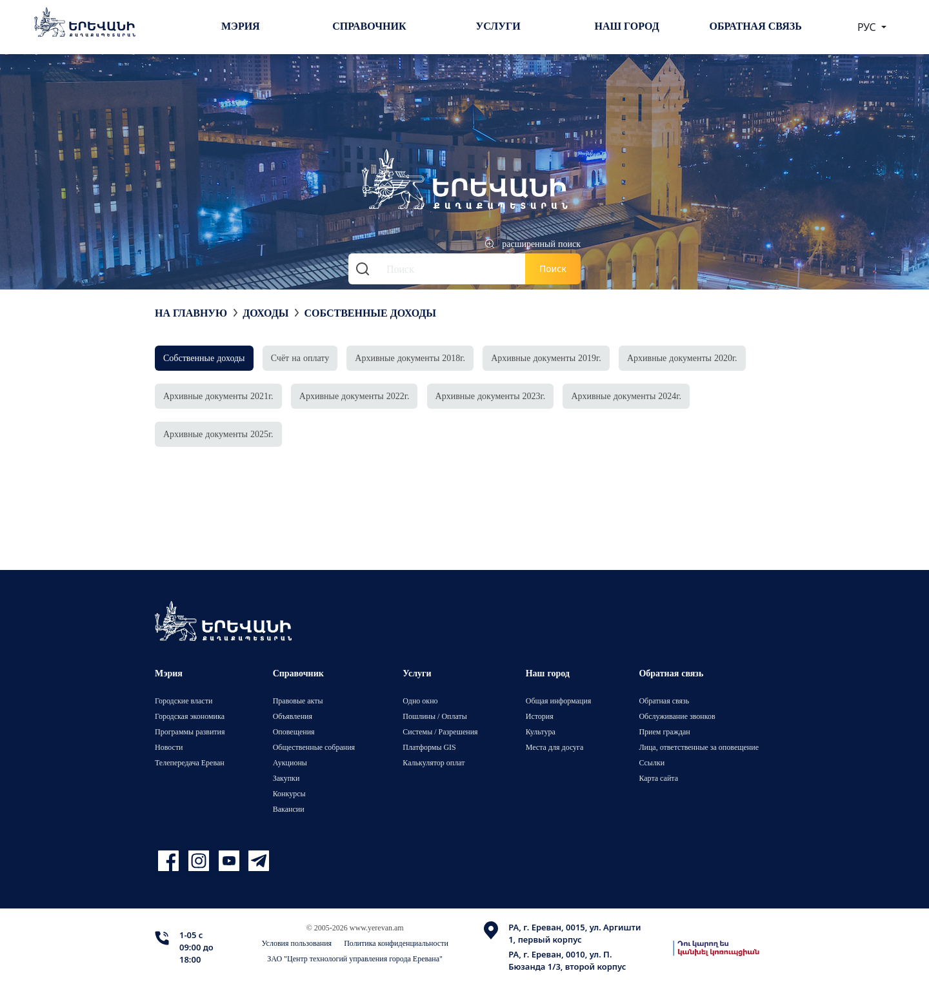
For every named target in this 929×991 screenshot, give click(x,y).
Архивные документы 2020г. (682, 357)
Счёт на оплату (300, 357)
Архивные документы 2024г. (626, 395)
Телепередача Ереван (190, 762)
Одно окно (420, 700)
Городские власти (183, 700)
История (540, 716)
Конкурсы (289, 793)
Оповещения (294, 731)
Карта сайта (658, 777)
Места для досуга (555, 746)
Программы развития (190, 731)
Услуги (497, 26)
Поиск (552, 268)
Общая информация (559, 700)
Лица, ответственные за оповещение (699, 746)
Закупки (286, 777)
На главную (191, 313)
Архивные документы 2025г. (218, 433)
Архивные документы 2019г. (546, 357)
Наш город (627, 26)
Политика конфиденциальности (396, 942)
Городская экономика (190, 716)
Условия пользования (297, 942)
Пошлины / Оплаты (435, 716)
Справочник (369, 26)
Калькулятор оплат (433, 762)
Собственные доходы (370, 313)
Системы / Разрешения (440, 731)
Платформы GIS (429, 746)
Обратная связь (756, 26)
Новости (169, 746)
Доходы (265, 313)
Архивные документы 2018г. (410, 357)
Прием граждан (664, 731)
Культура (540, 731)
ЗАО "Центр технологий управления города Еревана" (355, 958)
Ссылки (651, 762)
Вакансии (289, 808)
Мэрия (240, 26)
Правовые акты (298, 700)
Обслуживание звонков (677, 716)
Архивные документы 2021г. (218, 395)
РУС (868, 27)
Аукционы (290, 762)
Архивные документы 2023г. (490, 395)
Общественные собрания (314, 746)
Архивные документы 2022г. (354, 395)
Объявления (292, 716)
